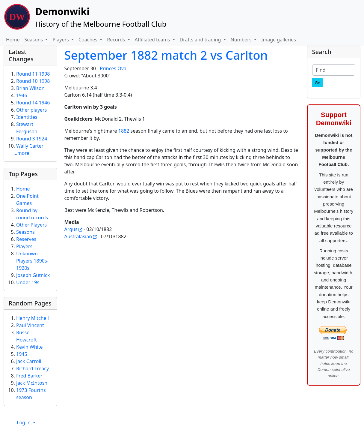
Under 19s (27, 282)
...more (21, 153)
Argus (71, 229)
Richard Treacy (32, 368)
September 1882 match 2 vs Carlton (166, 55)
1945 (21, 354)
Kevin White (29, 347)
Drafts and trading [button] (201, 39)
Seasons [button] (34, 39)
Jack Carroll (28, 361)
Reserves (26, 239)
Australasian (78, 236)
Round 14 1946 (33, 102)
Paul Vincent (30, 325)
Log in (24, 422)
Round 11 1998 (33, 74)
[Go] (317, 82)
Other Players (31, 224)
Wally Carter (29, 146)
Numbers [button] (242, 39)
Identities (26, 117)
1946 (21, 95)
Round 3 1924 (31, 138)
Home (13, 39)
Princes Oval (114, 68)
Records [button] (116, 39)
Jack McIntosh (31, 383)
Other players (31, 110)
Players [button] (61, 39)
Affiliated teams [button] (153, 39)
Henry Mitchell (32, 318)
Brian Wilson (30, 88)
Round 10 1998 (33, 81)
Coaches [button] (88, 39)
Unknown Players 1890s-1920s (32, 260)
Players (24, 246)
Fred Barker (29, 375)
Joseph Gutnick (33, 275)
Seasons (25, 232)
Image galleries (278, 39)
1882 (123, 131)
